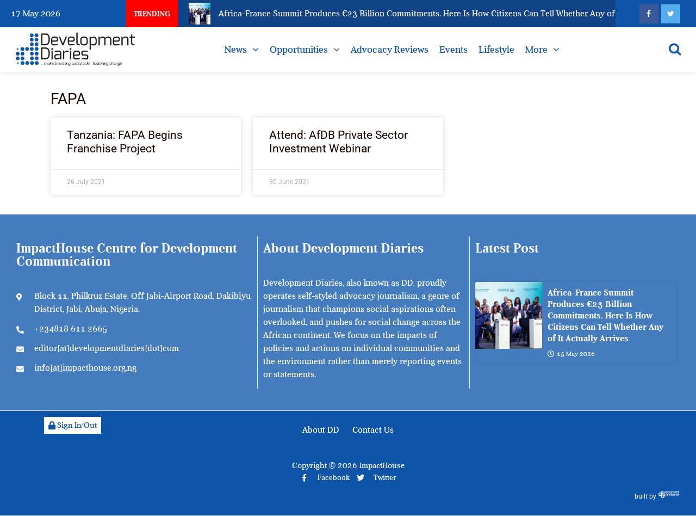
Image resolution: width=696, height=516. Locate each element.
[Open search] (675, 49)
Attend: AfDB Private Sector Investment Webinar (338, 141)
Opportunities (299, 49)
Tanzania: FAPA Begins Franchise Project (125, 141)
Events (453, 49)
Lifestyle (496, 49)
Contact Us (373, 430)
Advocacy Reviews (389, 49)
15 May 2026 (571, 354)
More (536, 49)
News (236, 49)
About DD (320, 430)
